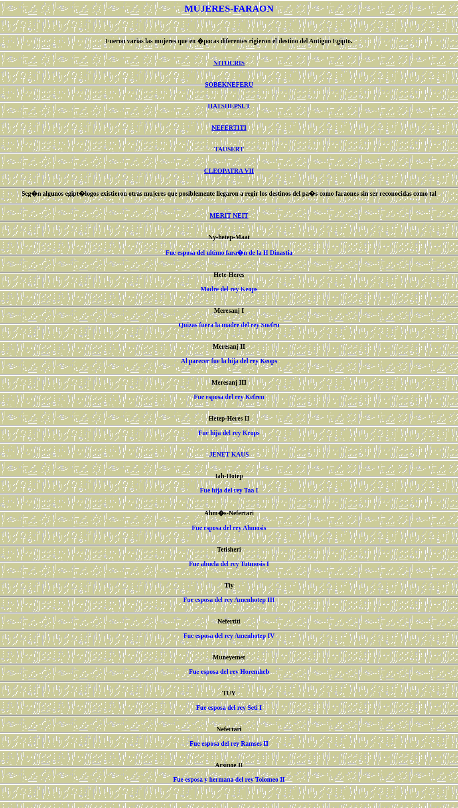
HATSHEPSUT (229, 106)
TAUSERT (229, 149)
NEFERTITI (228, 127)
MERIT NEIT (228, 215)
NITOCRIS (229, 63)
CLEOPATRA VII (229, 170)
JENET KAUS (229, 454)
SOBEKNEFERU (229, 84)
